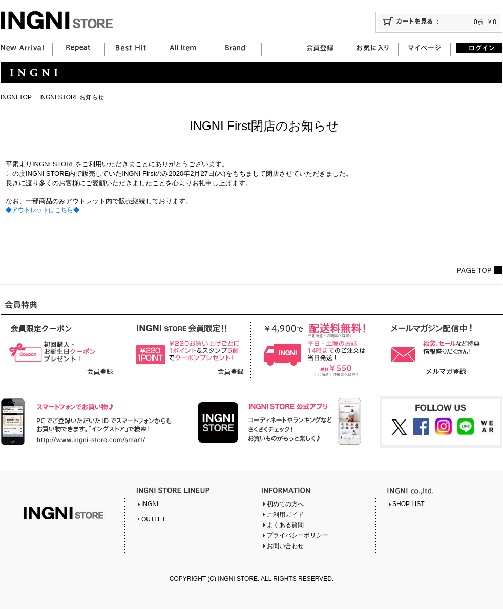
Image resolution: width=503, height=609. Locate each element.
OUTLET (153, 519)
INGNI (149, 504)
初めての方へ (285, 504)
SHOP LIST (408, 504)
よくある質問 (285, 525)
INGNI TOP (16, 97)
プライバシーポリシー (297, 535)
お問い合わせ (285, 546)
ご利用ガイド (285, 514)
